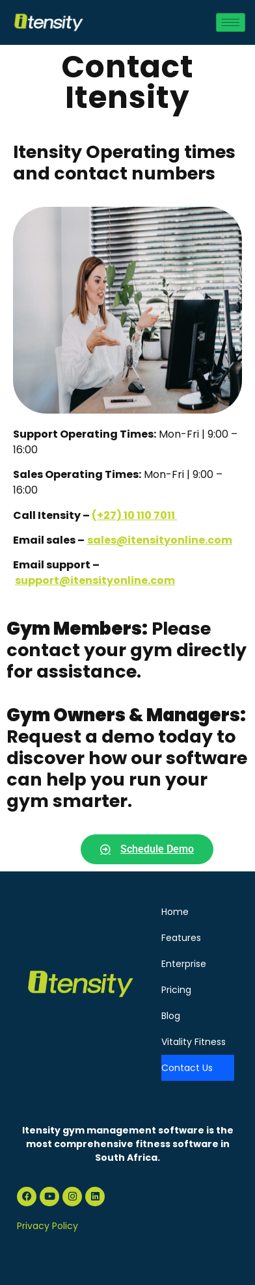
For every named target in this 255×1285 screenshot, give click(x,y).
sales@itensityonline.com (159, 540)
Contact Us (187, 1067)
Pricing (176, 989)
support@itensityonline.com (95, 580)
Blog (170, 1015)
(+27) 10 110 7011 (134, 515)
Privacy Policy (47, 1225)
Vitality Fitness (193, 1041)
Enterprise (183, 963)
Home (175, 911)
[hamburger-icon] (230, 22)
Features (181, 937)
